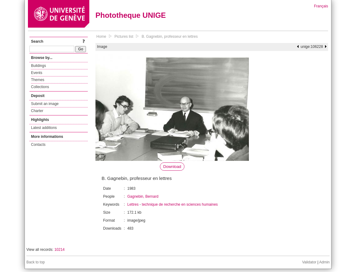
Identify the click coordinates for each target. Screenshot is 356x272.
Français (321, 6)
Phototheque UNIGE (130, 15)
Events (36, 73)
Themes (37, 80)
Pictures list (123, 36)
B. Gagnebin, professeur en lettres (169, 36)
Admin (324, 262)
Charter (37, 111)
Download (172, 166)
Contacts (38, 144)
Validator (309, 262)
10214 (59, 249)
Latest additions (44, 128)
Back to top (35, 262)
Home (101, 36)
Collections (40, 87)
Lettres (133, 204)
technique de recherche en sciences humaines (180, 204)
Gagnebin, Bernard (142, 196)
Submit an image (45, 104)
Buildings (38, 66)
